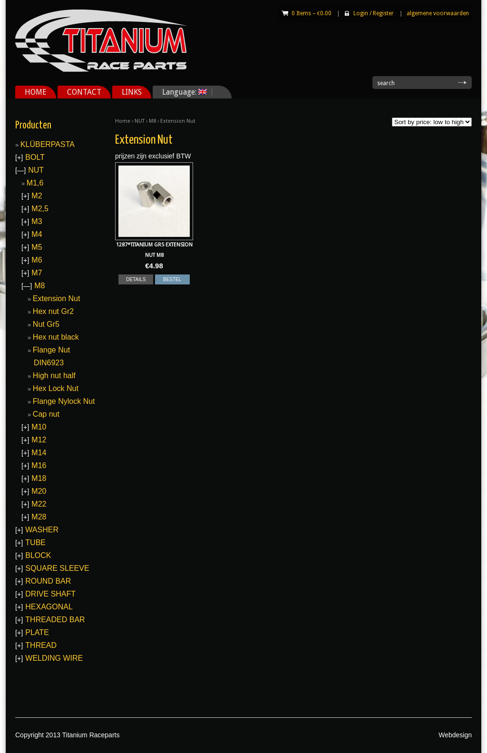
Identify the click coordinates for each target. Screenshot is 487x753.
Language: (187, 92)
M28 (38, 517)
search (386, 83)
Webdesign (455, 735)
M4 (36, 234)
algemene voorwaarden (438, 13)
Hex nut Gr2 (53, 311)
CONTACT (84, 92)
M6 (36, 260)
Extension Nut (56, 298)
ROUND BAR (48, 581)
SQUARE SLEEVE (57, 568)
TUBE (35, 542)
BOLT (35, 157)
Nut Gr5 (46, 324)
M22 (38, 504)
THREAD (41, 645)
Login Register (373, 13)
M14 (38, 453)
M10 (38, 427)
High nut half (54, 376)
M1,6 (35, 183)
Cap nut (46, 414)
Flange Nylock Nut (64, 401)
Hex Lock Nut (55, 388)
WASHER (41, 530)
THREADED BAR (55, 620)
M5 (36, 247)
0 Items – (311, 13)
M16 (38, 465)
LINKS (132, 92)
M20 (38, 491)
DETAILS (136, 279)
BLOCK (38, 555)
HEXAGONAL (49, 607)
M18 (38, 478)
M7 (36, 273)
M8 (152, 121)
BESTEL (172, 279)
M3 (36, 221)
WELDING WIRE (54, 658)
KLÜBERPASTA (47, 144)
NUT (140, 121)
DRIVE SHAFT (50, 594)
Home (122, 121)
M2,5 (40, 209)
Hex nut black (56, 337)
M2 (36, 196)
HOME (36, 92)
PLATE (37, 632)
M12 (38, 440)
